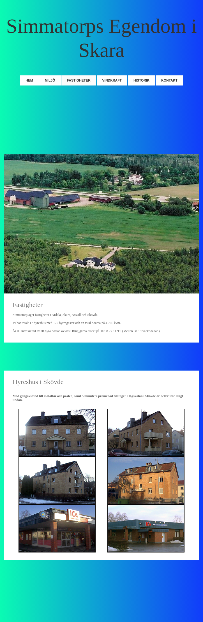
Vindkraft (112, 80)
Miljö (50, 80)
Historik (141, 80)
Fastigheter (79, 80)
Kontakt (169, 80)
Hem (29, 80)
